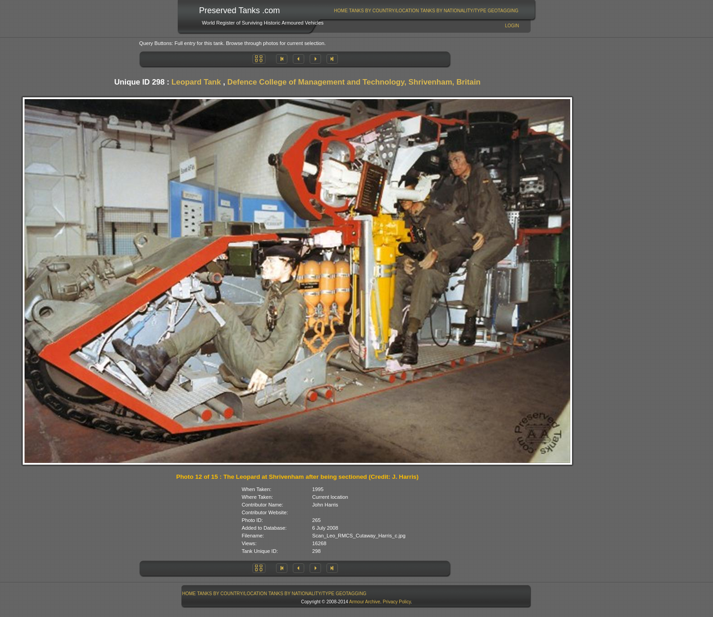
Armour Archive (364, 601)
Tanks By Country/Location (384, 10)
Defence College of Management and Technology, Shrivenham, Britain (354, 82)
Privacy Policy (397, 601)
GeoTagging (502, 10)
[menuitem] (340, 10)
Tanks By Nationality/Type (453, 10)
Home (341, 10)
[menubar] (426, 10)
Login (512, 25)
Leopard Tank (196, 82)
